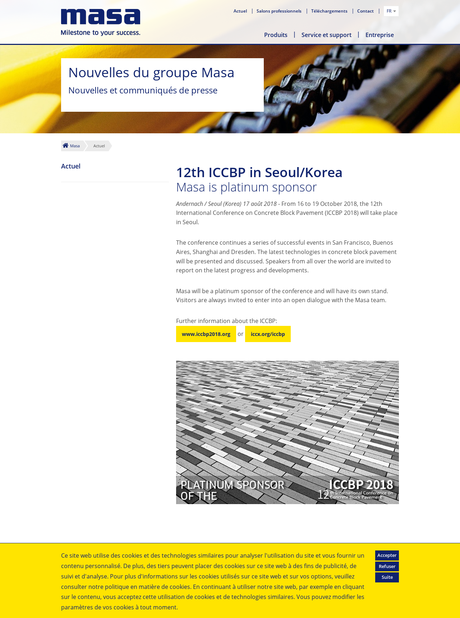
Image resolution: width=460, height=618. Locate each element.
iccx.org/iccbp (268, 334)
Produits (276, 35)
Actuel (241, 11)
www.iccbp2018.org (206, 334)
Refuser (387, 566)
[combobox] (391, 11)
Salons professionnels (280, 11)
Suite (387, 577)
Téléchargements (330, 11)
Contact (366, 11)
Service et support (326, 35)
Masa (75, 145)
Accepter (387, 555)
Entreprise (379, 35)
